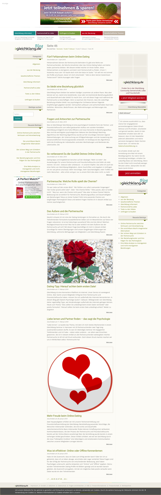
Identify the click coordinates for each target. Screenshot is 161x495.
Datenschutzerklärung (126, 146)
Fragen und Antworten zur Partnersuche (68, 119)
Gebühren (52, 486)
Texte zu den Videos (128, 209)
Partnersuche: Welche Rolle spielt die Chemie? (72, 181)
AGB (88, 486)
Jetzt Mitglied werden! (134, 98)
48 (61, 479)
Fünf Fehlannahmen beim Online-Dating (68, 56)
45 (54, 479)
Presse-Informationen (99, 486)
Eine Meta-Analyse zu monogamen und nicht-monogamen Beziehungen (134, 245)
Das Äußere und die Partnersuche (65, 211)
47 (59, 479)
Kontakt (43, 486)
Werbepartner (126, 486)
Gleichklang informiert (23, 33)
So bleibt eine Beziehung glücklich (65, 86)
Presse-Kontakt (114, 486)
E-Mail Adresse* (133, 115)
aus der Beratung (88, 33)
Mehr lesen (109, 80)
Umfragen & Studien (67, 33)
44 (52, 479)
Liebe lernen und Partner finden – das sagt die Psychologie (78, 319)
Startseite (60, 49)
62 (65, 479)
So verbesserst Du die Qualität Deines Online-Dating (74, 153)
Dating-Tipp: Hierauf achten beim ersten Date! (71, 286)
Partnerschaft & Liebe (45, 33)
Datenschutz (62, 486)
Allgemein (124, 197)
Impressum (34, 486)
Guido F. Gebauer (69, 49)
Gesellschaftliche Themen (114, 33)
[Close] (145, 490)
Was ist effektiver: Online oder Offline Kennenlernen (74, 450)
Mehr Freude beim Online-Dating (64, 415)
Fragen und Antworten (76, 486)
